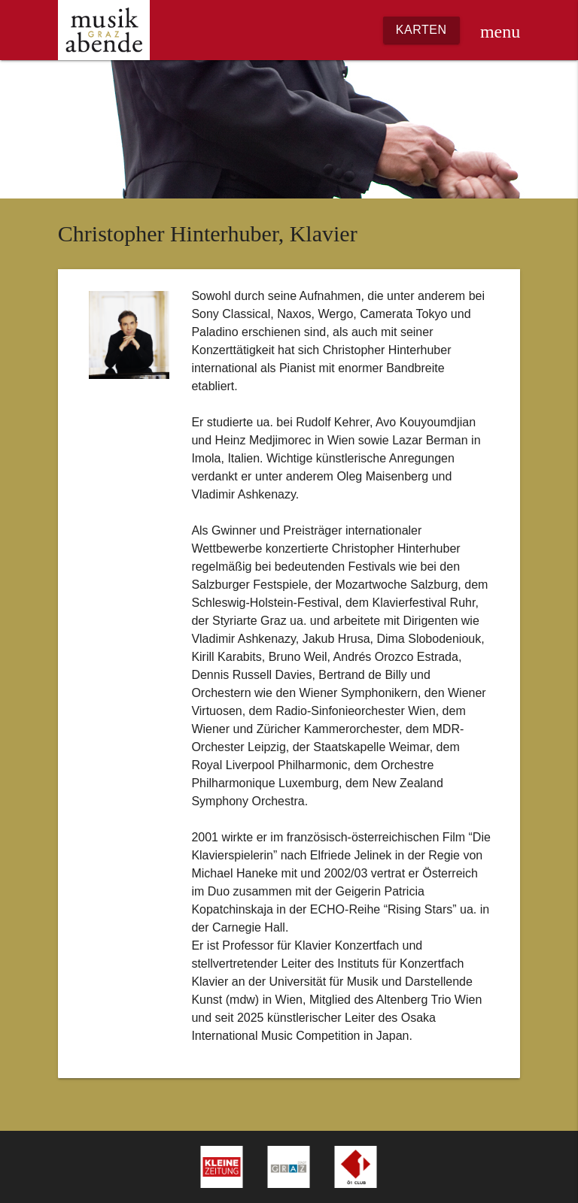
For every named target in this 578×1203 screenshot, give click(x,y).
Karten (421, 29)
